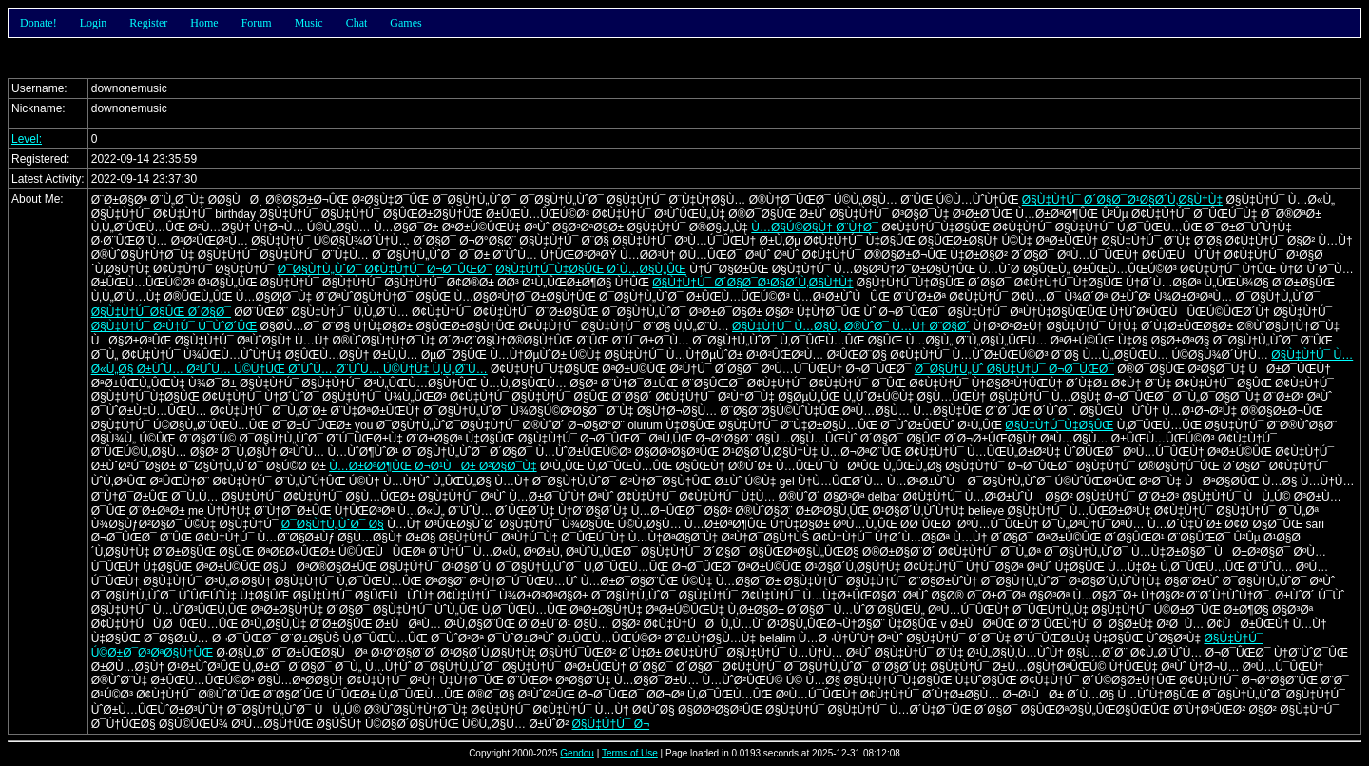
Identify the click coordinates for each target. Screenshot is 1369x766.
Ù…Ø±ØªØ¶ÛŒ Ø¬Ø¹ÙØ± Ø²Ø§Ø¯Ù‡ (432, 466)
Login (93, 22)
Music (309, 22)
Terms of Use (630, 753)
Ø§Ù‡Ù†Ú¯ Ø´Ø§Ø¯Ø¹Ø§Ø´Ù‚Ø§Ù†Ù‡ (1122, 199)
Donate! (38, 22)
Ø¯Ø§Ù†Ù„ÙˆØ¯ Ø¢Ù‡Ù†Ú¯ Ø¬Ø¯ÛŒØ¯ (385, 269)
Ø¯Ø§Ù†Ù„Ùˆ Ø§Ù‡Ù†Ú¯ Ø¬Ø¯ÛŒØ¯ (1014, 369)
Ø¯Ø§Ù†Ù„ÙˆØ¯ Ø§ (332, 524)
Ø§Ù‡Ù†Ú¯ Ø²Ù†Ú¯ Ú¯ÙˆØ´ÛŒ (174, 326)
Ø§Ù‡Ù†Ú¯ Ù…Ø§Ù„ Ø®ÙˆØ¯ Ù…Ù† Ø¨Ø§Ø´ (851, 326)
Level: (26, 139)
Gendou (577, 753)
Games (405, 22)
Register (148, 22)
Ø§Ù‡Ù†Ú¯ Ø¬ (611, 724)
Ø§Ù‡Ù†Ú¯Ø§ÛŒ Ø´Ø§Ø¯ (161, 312)
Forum (256, 22)
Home (204, 22)
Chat (357, 22)
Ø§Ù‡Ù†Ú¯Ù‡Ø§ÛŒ (1059, 425)
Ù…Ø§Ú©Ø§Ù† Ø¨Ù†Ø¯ (814, 227)
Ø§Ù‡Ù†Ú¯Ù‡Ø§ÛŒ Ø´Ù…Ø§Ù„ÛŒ (590, 269)
